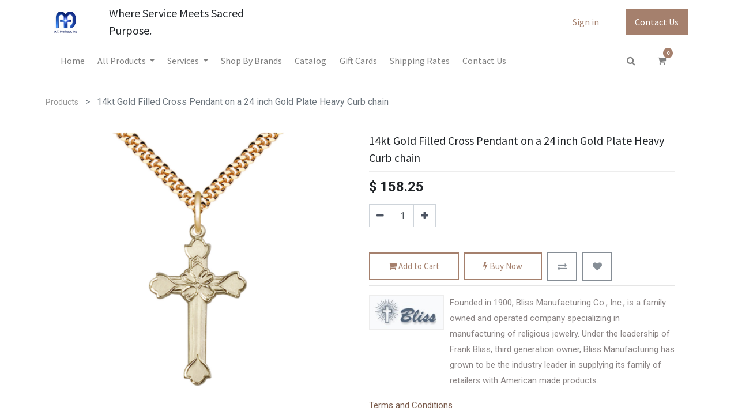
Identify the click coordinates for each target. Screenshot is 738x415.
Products (62, 102)
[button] (562, 266)
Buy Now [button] (502, 266)
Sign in (586, 22)
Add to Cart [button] (414, 266)
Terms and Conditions (411, 405)
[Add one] (424, 215)
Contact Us (657, 22)
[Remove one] (380, 215)
